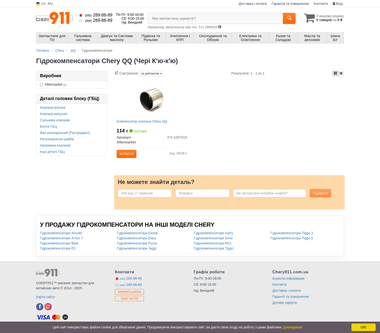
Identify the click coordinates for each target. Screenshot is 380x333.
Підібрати (320, 195)
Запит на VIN (129, 300)
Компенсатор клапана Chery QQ (143, 122)
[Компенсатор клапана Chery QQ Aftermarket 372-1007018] (152, 100)
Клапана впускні (52, 107)
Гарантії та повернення (290, 298)
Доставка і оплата (253, 4)
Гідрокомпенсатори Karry (213, 235)
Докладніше (292, 327)
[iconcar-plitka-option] (335, 73)
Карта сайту (45, 299)
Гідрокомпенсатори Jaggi (136, 250)
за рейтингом (151, 73)
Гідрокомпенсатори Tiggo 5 (291, 240)
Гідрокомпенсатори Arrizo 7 (61, 240)
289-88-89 (95, 15)
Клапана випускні (53, 114)
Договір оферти (284, 305)
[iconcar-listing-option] (341, 73)
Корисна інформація (288, 280)
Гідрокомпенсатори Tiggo (213, 250)
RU (50, 4)
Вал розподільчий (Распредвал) (65, 133)
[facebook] (39, 308)
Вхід (338, 4)
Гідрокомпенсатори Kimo (213, 240)
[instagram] (48, 308)
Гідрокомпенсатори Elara (136, 240)
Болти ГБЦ (48, 126)
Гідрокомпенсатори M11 (212, 245)
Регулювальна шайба (57, 139)
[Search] (286, 18)
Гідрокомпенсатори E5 (57, 250)
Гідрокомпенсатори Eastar (137, 235)
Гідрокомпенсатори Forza (137, 245)
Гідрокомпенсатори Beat (59, 245)
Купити (127, 155)
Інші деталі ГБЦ (52, 152)
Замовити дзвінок (129, 294)
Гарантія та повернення (290, 4)
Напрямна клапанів (55, 145)
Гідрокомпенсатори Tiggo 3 (291, 235)
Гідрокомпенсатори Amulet (61, 235)
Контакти (321, 4)
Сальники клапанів (55, 120)
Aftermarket (53, 84)
